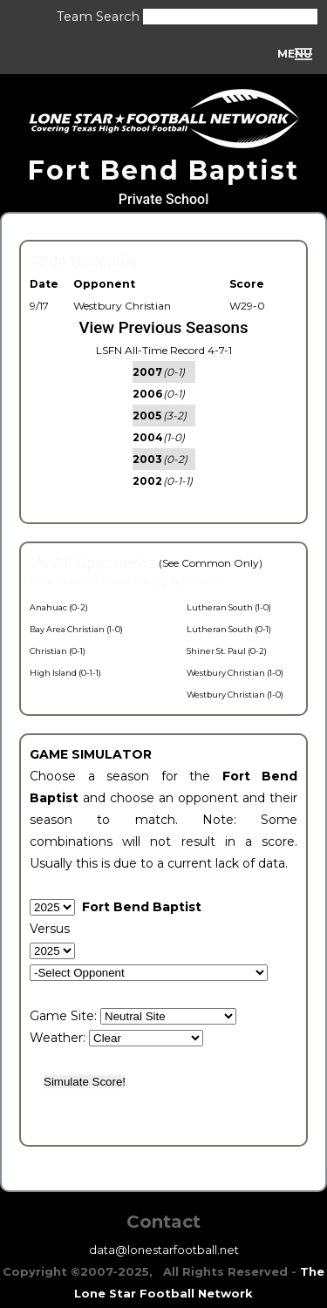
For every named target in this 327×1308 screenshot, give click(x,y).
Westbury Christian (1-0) (235, 673)
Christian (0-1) (57, 651)
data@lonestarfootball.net (164, 1250)
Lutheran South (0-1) (229, 629)
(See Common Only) (210, 562)
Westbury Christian (122, 305)
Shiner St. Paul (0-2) (227, 651)
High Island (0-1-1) (65, 673)
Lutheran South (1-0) (229, 607)
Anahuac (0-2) (59, 607)
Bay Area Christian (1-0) (76, 629)
